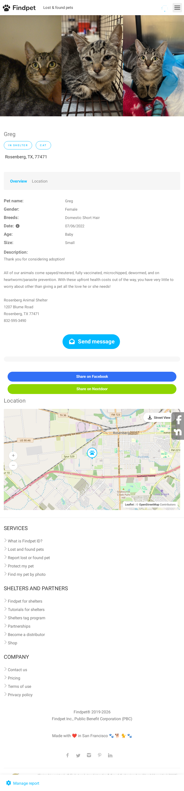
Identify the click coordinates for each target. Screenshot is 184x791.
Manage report (22, 783)
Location (40, 181)
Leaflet (129, 504)
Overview (18, 181)
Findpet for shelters (25, 601)
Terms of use (19, 686)
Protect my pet (21, 566)
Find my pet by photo (27, 574)
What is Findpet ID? (25, 541)
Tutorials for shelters (26, 609)
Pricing (14, 678)
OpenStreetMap (149, 504)
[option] (31, 65)
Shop (12, 643)
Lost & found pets (58, 7)
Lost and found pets (26, 549)
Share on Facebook (92, 376)
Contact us (17, 669)
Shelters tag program (26, 618)
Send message (91, 341)
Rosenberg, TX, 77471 (26, 156)
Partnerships (19, 626)
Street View (162, 418)
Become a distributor (26, 634)
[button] (88, 448)
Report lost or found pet (29, 557)
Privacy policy (20, 694)
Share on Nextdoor (92, 389)
